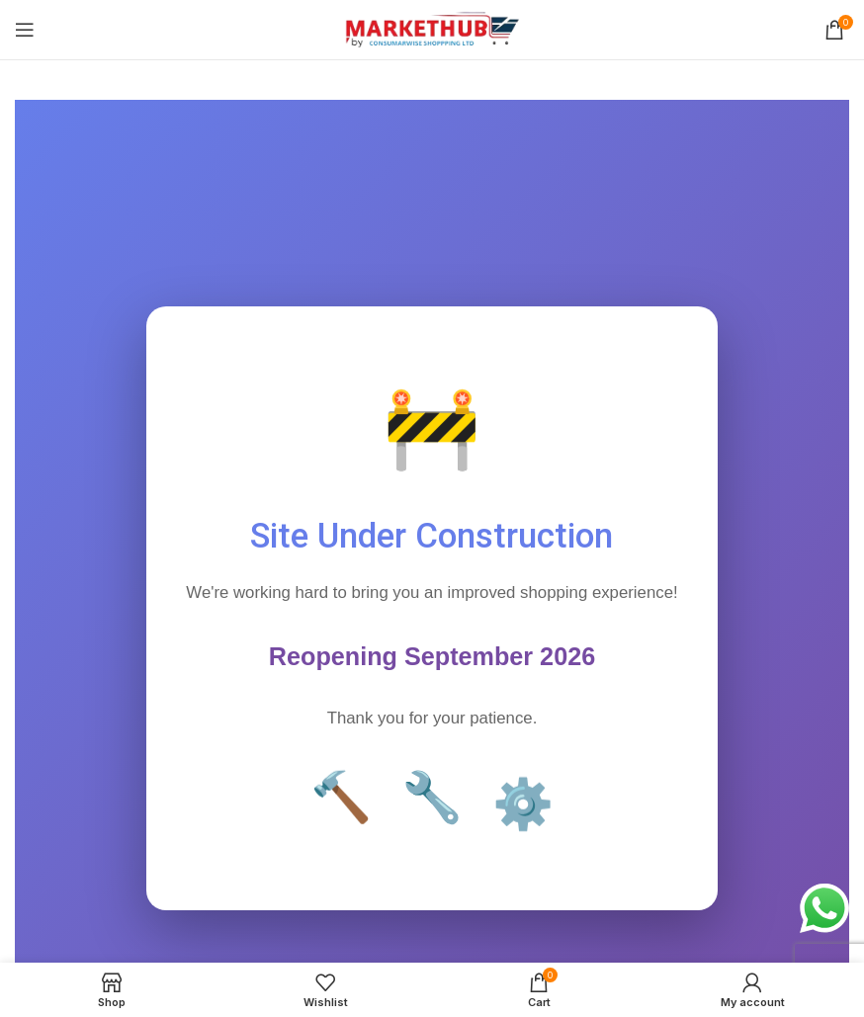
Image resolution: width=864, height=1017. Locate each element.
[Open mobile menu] (24, 29)
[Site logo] (432, 28)
